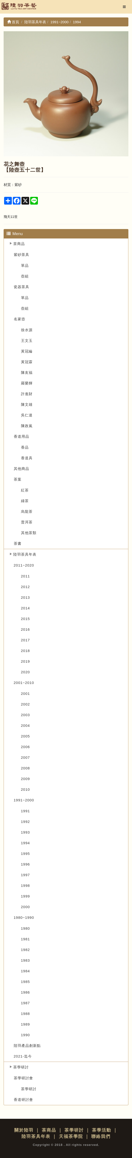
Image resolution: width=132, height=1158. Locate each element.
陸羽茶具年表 (24, 554)
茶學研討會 (23, 1078)
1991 (25, 811)
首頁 (13, 22)
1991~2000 (24, 800)
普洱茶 (27, 522)
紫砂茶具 (21, 255)
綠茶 (25, 501)
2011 (25, 576)
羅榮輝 (27, 383)
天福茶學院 (71, 1136)
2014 (25, 608)
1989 (25, 1024)
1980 (25, 928)
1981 (25, 939)
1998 (25, 885)
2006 (25, 747)
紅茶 (25, 490)
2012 (25, 587)
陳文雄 (27, 404)
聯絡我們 (101, 1136)
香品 (25, 447)
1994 (25, 843)
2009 (25, 779)
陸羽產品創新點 (27, 1045)
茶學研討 (21, 1067)
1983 (25, 960)
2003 (25, 715)
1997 (25, 875)
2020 (25, 672)
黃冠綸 (27, 351)
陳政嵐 (27, 426)
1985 (25, 982)
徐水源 (27, 330)
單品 (25, 265)
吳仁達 (27, 415)
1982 (25, 950)
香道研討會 (23, 1099)
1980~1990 (24, 917)
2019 (25, 661)
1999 (25, 896)
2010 (25, 789)
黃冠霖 (27, 362)
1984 (25, 971)
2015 (25, 619)
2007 (25, 757)
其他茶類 (28, 533)
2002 (25, 704)
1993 (25, 832)
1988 (25, 1014)
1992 (25, 822)
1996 (25, 864)
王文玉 (27, 340)
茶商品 (19, 244)
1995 (25, 853)
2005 (25, 736)
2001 (25, 693)
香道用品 (21, 436)
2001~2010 (24, 683)
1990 (25, 1035)
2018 (25, 651)
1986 (25, 992)
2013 (25, 597)
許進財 (27, 394)
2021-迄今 (23, 1056)
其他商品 (21, 469)
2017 (25, 640)
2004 (25, 725)
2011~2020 (24, 565)
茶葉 (17, 479)
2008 (25, 768)
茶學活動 (101, 1130)
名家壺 (19, 319)
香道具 (27, 458)
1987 (25, 1003)
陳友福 (27, 372)
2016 (25, 629)
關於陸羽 (24, 1130)
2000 (25, 907)
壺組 (25, 276)
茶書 (17, 543)
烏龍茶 (27, 511)
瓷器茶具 (21, 287)
